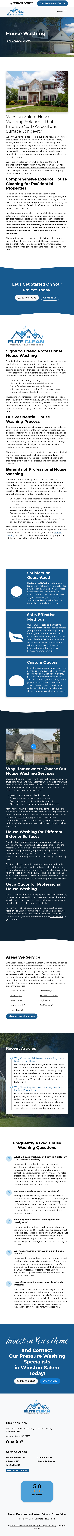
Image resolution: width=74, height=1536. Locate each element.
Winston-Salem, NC (19, 991)
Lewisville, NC (16, 1001)
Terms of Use (26, 1519)
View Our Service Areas (17, 1471)
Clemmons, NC (47, 991)
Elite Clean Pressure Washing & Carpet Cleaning (33, 1526)
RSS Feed (50, 1519)
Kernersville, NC (17, 1005)
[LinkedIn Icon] (21, 1442)
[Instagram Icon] (12, 1442)
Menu (62, 12)
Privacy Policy (59, 1514)
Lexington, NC (16, 1010)
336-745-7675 (56, 917)
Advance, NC (16, 996)
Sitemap (39, 1519)
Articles (46, 1514)
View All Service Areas (22, 1016)
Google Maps (15, 1514)
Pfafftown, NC (46, 1005)
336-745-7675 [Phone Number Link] (21, 3)
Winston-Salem (38, 140)
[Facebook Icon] (7, 1442)
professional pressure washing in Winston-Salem (41, 168)
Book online (50, 1381)
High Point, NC (47, 1001)
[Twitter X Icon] (17, 1442)
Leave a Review (32, 1514)
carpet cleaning (25, 818)
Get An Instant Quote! (52, 3)
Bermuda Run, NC (49, 996)
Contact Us (50, 298)
